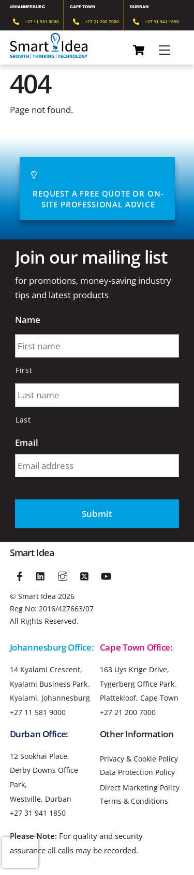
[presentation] (20, 852)
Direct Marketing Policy (140, 787)
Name (27, 320)
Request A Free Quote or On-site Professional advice (97, 188)
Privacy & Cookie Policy (139, 759)
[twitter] (84, 575)
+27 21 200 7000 (128, 712)
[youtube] (106, 575)
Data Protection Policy (137, 772)
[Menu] (164, 50)
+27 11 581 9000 (38, 712)
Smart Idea (37, 596)
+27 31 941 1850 (38, 813)
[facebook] (19, 575)
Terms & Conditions (134, 801)
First (24, 370)
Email (26, 442)
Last (23, 420)
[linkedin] (41, 575)
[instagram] (62, 575)
